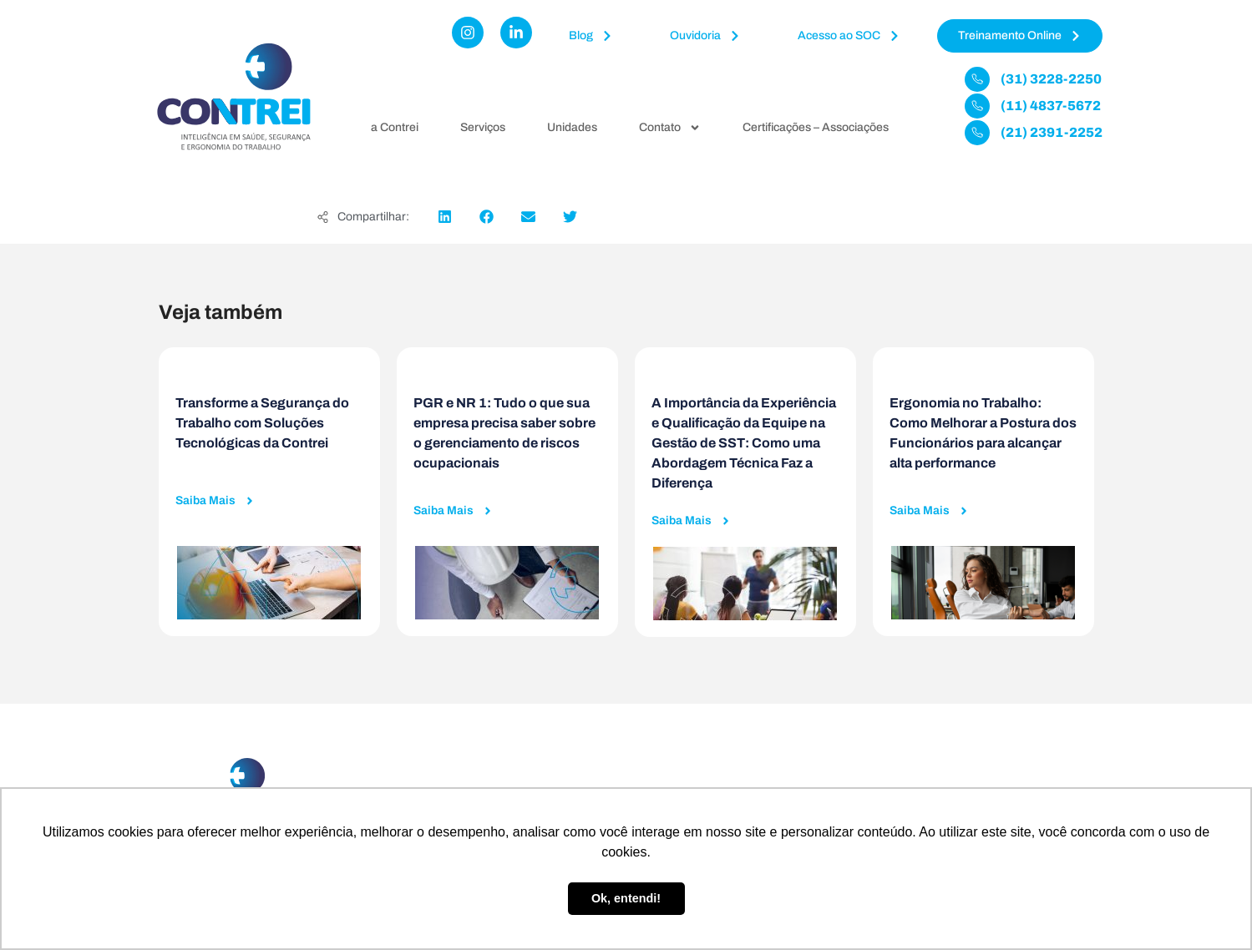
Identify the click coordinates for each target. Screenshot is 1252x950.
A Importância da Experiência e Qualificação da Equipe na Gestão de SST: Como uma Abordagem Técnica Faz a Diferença (743, 443)
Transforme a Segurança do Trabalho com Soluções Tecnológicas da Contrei (262, 423)
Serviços (482, 127)
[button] (445, 216)
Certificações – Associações (816, 127)
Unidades (572, 127)
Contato (670, 128)
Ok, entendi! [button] (626, 898)
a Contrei (394, 127)
